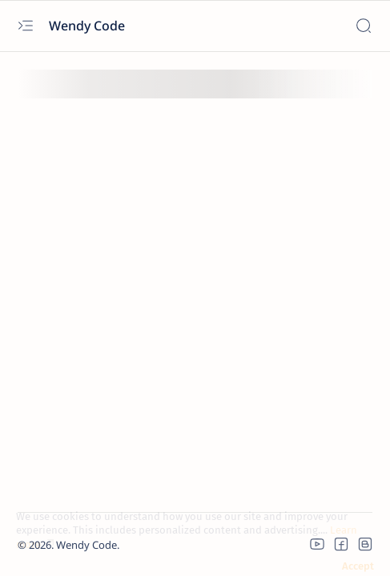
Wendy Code (88, 25)
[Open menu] (25, 26)
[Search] (363, 26)
